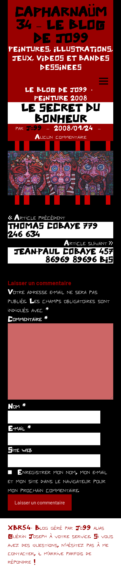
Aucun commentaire (60, 136)
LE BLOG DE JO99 (56, 89)
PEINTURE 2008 (60, 97)
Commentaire (27, 318)
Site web (20, 449)
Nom (16, 406)
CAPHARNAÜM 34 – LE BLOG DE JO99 (61, 24)
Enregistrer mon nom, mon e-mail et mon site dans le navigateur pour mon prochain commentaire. (57, 480)
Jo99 (34, 128)
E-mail (19, 428)
